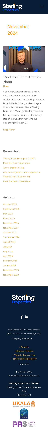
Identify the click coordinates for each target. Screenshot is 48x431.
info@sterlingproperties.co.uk (25, 375)
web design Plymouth (31, 334)
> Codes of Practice (24, 351)
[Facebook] (21, 317)
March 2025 (9, 218)
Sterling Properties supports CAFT (19, 158)
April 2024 (8, 256)
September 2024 (11, 237)
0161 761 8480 (25, 372)
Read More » (9, 129)
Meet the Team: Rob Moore (16, 163)
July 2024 (7, 246)
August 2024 (9, 242)
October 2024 (10, 232)
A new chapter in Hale (13, 167)
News (6, 86)
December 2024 (11, 223)
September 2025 (11, 209)
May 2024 (8, 251)
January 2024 (9, 265)
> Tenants (24, 347)
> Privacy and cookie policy (24, 359)
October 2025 (10, 204)
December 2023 (11, 270)
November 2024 (11, 228)
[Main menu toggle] (41, 7)
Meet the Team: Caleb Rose (16, 181)
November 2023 (11, 275)
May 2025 (8, 213)
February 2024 (10, 260)
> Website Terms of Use (24, 355)
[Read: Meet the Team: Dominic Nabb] (24, 59)
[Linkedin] (26, 317)
